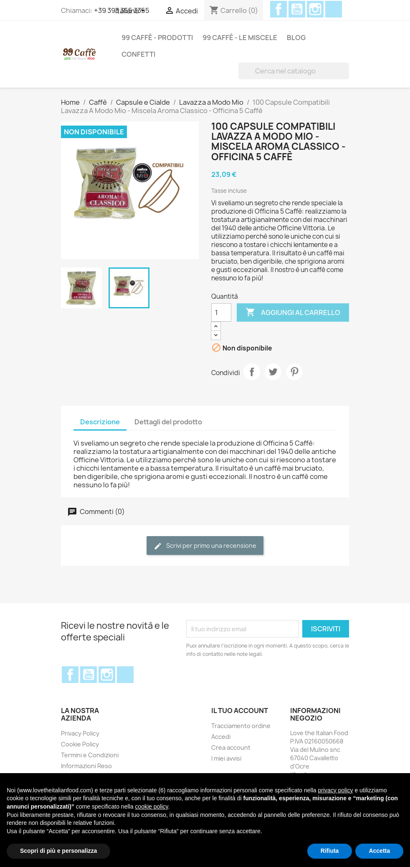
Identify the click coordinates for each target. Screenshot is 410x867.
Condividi (251, 371)
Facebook (278, 9)
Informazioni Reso (86, 766)
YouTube (297, 9)
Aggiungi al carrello (292, 312)
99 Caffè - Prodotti (157, 37)
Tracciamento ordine (241, 726)
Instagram (315, 9)
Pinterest (294, 371)
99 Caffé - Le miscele (239, 37)
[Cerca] (293, 71)
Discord (333, 9)
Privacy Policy (80, 733)
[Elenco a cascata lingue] (131, 11)
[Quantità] (221, 312)
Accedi (220, 737)
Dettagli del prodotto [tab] (168, 421)
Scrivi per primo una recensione (205, 546)
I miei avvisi (226, 758)
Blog (296, 37)
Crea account (231, 747)
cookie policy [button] (151, 806)
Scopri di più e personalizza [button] (58, 850)
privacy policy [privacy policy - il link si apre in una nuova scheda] (335, 790)
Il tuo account (239, 710)
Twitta (273, 371)
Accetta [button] (379, 850)
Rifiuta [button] (330, 850)
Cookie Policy (80, 744)
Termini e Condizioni (90, 755)
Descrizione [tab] (100, 421)
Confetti (138, 54)
